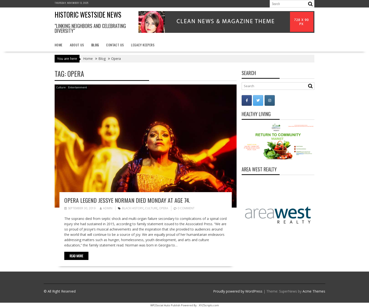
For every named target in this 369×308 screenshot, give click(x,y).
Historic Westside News (88, 15)
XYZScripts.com (209, 305)
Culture (61, 87)
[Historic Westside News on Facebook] (247, 100)
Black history (133, 208)
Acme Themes (314, 291)
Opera (163, 208)
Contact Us (115, 44)
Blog (95, 44)
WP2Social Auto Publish (165, 305)
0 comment (186, 208)
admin (106, 208)
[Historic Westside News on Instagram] (270, 100)
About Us (77, 44)
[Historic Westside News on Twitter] (258, 100)
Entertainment (77, 87)
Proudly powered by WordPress (237, 291)
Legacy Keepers (142, 44)
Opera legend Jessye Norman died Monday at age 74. (127, 200)
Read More (76, 255)
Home (59, 44)
